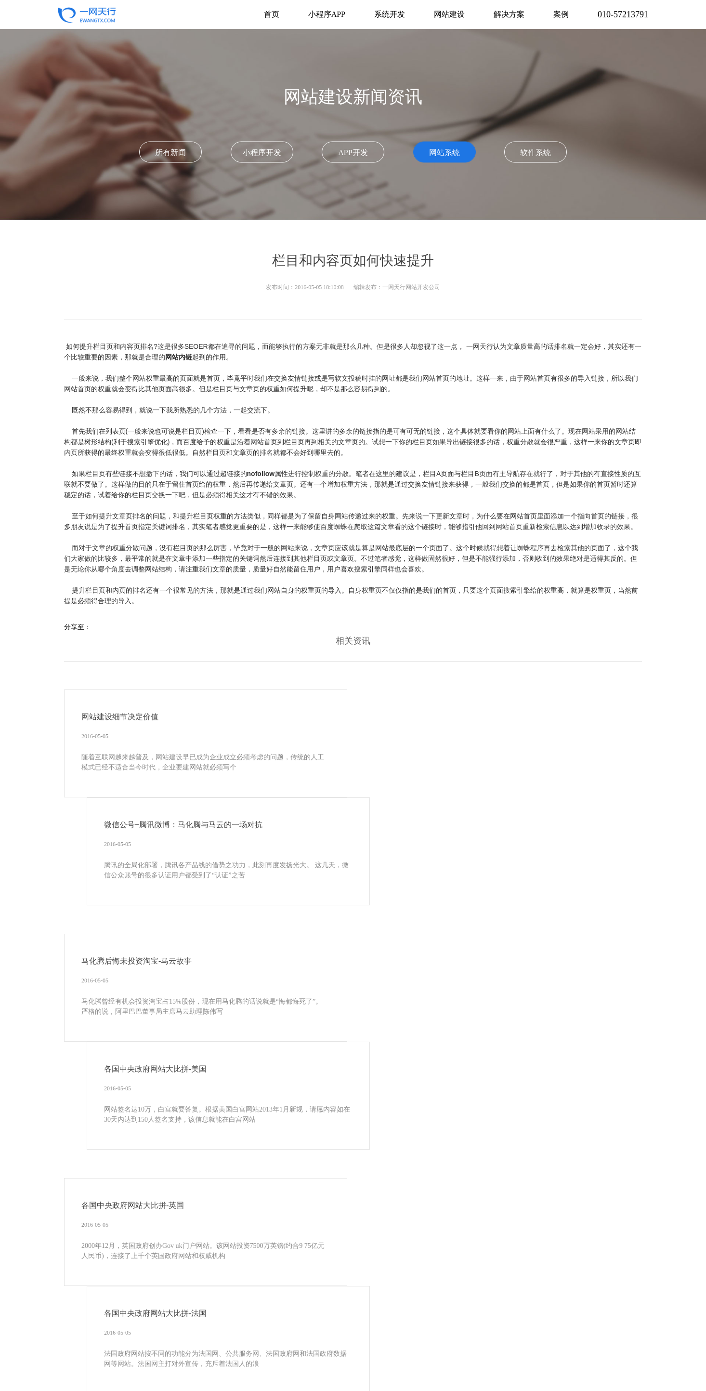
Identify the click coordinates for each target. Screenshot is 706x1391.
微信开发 (457, 1316)
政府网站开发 (336, 1345)
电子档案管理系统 (570, 1316)
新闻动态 (353, 1280)
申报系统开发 (174, 1359)
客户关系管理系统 (507, 1316)
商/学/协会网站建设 (246, 1330)
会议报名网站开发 (505, 1345)
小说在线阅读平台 (568, 1345)
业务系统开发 (613, 1330)
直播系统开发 (273, 1359)
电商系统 (616, 1345)
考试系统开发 (238, 1345)
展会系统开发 (385, 1359)
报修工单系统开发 (131, 1374)
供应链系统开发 (247, 1374)
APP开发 (352, 152)
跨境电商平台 (125, 1359)
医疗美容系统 (451, 1330)
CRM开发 (316, 1316)
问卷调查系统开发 (441, 1359)
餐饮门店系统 (353, 1330)
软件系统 (535, 152)
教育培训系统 (287, 1345)
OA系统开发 (358, 1316)
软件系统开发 (125, 1316)
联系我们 (401, 1280)
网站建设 (167, 1316)
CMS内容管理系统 (132, 1345)
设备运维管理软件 (553, 1359)
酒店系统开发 (497, 1359)
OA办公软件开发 (410, 1316)
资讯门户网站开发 (442, 1345)
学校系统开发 (188, 1345)
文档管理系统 (125, 1330)
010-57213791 (623, 14)
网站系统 (444, 152)
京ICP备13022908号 (307, 1294)
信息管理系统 (564, 1330)
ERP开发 (280, 1316)
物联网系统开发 (191, 1374)
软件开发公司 (369, 1374)
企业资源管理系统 (181, 1330)
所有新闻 (170, 152)
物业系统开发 (402, 1330)
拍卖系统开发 (223, 1359)
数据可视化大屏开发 (310, 1374)
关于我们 (304, 1280)
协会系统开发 (303, 1330)
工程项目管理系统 (508, 1330)
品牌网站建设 (386, 1345)
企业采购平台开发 (329, 1359)
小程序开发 (262, 152)
